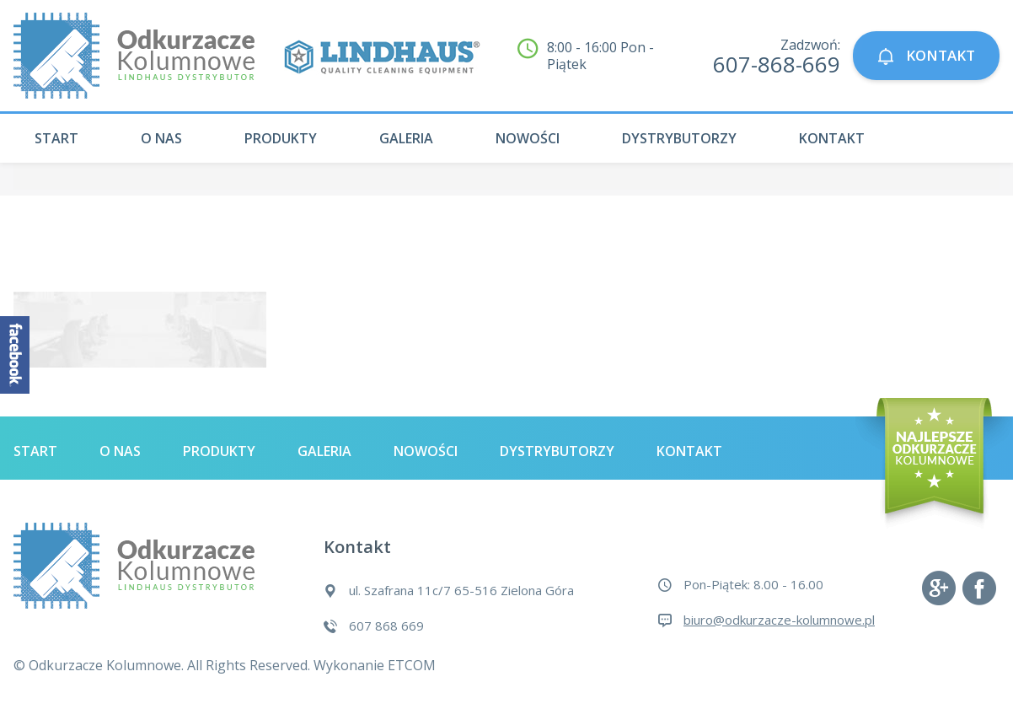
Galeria (406, 138)
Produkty (280, 138)
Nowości (528, 138)
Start (56, 138)
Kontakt (832, 138)
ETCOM (412, 665)
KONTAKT (926, 56)
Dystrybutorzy (679, 138)
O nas (161, 138)
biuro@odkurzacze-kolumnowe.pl (779, 619)
